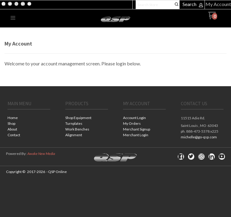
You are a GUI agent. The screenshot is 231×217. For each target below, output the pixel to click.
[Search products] (158, 4)
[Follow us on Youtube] (29, 3)
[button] (13, 18)
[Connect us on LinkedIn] (22, 3)
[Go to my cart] (212, 17)
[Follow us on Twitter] (9, 3)
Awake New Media (41, 153)
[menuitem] (29, 118)
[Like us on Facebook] (3, 3)
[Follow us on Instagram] (16, 3)
